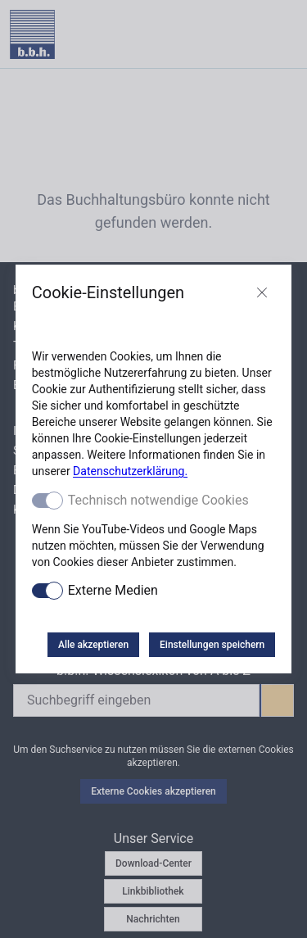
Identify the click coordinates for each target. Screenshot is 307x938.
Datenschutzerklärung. (130, 471)
